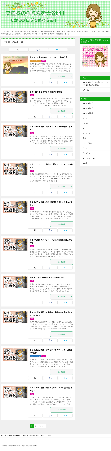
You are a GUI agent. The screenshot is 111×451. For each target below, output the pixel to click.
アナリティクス (88, 153)
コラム (85, 118)
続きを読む (65, 76)
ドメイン (86, 123)
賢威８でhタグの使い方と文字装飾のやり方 (47, 277)
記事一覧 (86, 90)
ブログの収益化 (88, 113)
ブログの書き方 (35, 60)
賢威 (43, 60)
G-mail (85, 163)
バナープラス (87, 143)
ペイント (86, 148)
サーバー (86, 128)
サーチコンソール (89, 158)
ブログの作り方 (35, 356)
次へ (41, 426)
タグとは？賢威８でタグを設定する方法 (46, 92)
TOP (23, 435)
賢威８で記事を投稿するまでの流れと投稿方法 (48, 57)
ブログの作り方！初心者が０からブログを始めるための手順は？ (95, 83)
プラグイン (86, 133)
